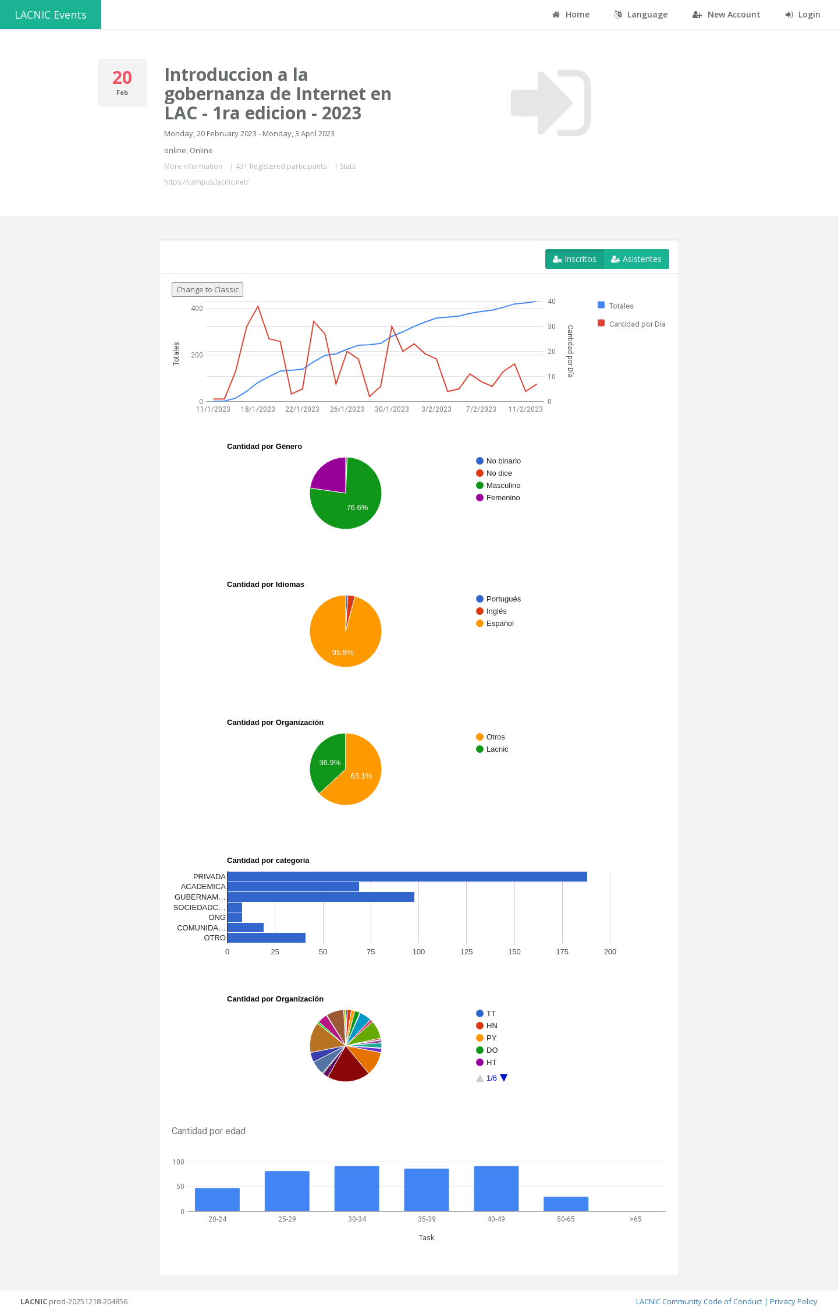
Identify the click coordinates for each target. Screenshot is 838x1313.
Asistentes (636, 258)
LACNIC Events (51, 15)
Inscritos (574, 258)
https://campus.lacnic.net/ (206, 182)
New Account (727, 14)
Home (571, 14)
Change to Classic (207, 289)
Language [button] (641, 14)
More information (193, 166)
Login (803, 14)
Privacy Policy (794, 1301)
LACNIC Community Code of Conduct (699, 1301)
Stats (348, 166)
